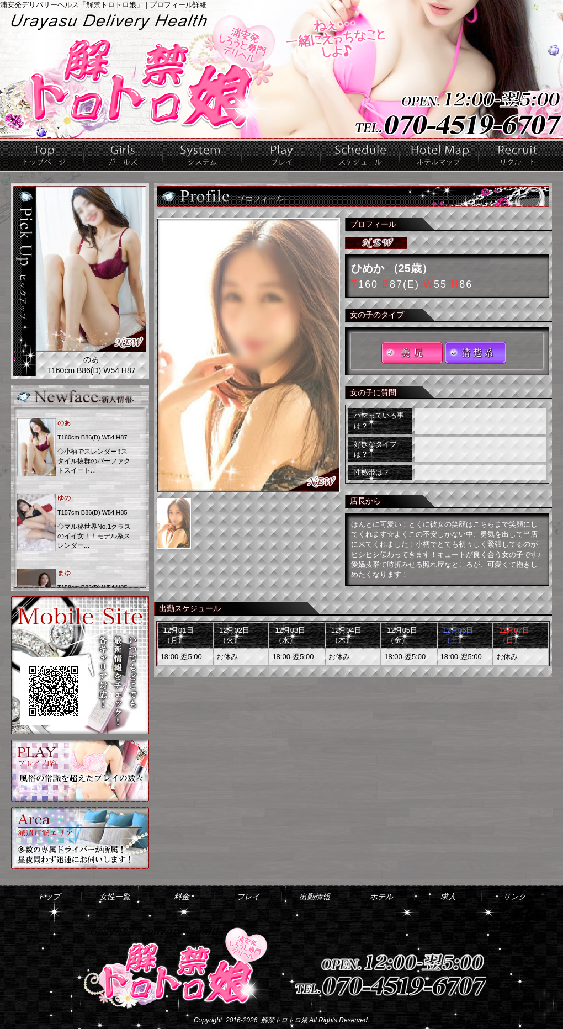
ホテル (439, 155)
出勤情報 (360, 155)
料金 (202, 155)
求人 (518, 155)
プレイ (281, 155)
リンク (514, 896)
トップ (45, 155)
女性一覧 (123, 155)
